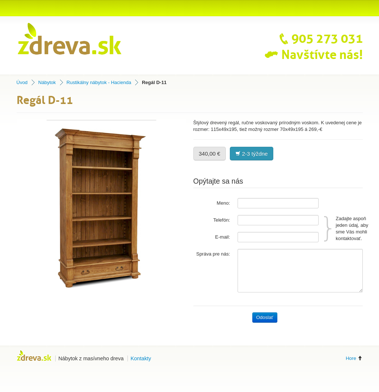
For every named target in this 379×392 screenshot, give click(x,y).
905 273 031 (318, 38)
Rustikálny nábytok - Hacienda (99, 82)
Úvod (22, 82)
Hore (354, 358)
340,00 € (209, 153)
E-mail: (222, 237)
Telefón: (221, 220)
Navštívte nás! (313, 55)
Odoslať (264, 317)
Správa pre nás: (213, 254)
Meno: (223, 203)
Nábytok (47, 82)
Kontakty (141, 358)
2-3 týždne (251, 153)
